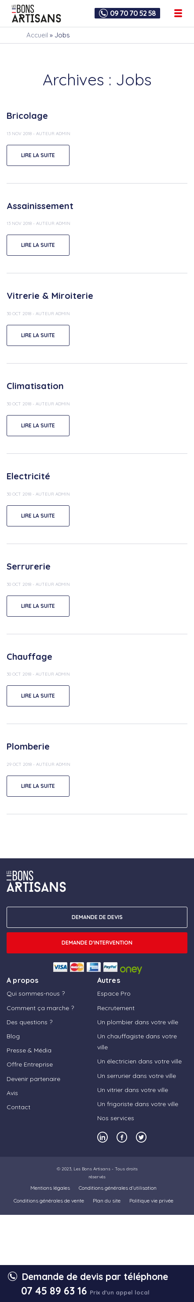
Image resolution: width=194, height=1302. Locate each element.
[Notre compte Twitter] (141, 1137)
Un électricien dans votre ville (139, 1061)
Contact (18, 1107)
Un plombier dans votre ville (137, 1022)
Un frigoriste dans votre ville (137, 1104)
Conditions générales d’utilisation (118, 1187)
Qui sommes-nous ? (36, 993)
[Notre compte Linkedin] (102, 1137)
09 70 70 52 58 (133, 13)
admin (63, 133)
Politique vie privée (151, 1200)
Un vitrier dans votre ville (132, 1090)
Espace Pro (114, 993)
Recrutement (116, 1008)
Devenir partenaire (33, 1079)
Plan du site (107, 1200)
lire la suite (38, 155)
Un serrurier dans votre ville (136, 1076)
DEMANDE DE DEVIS (97, 917)
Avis (12, 1093)
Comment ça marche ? (40, 1008)
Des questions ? (29, 1022)
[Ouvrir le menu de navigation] (178, 13)
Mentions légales (50, 1187)
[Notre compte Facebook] (122, 1137)
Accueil (37, 35)
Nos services (115, 1118)
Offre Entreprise (30, 1064)
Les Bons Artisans (91, 1169)
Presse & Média (29, 1050)
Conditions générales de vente (49, 1200)
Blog (13, 1036)
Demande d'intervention (97, 942)
